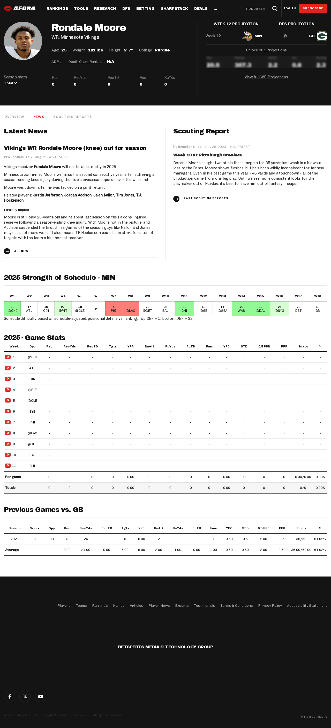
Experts (182, 605)
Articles (136, 605)
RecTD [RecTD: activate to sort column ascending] (92, 346)
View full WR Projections (266, 81)
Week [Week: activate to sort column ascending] (14, 346)
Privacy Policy (270, 605)
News (38, 117)
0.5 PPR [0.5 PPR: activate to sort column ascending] (264, 346)
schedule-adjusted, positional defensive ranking (96, 318)
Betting (145, 9)
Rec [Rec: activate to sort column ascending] (49, 346)
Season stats (15, 77)
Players (64, 605)
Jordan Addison (78, 195)
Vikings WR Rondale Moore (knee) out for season (76, 148)
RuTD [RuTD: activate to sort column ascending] (190, 346)
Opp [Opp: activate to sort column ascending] (32, 346)
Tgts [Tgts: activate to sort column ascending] (113, 346)
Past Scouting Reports (206, 198)
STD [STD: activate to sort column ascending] (244, 346)
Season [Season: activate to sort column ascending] (15, 528)
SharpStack (174, 9)
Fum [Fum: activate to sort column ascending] (209, 346)
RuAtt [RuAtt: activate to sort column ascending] (149, 346)
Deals (200, 9)
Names (119, 605)
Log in (290, 8)
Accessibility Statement (307, 605)
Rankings (57, 9)
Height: (115, 50)
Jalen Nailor (104, 195)
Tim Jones (126, 195)
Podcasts (256, 9)
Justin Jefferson (48, 195)
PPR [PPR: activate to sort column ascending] (284, 346)
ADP (55, 61)
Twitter (25, 696)
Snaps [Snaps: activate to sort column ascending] (303, 346)
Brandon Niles (190, 147)
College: (146, 50)
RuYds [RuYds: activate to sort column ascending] (170, 346)
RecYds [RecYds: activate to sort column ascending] (70, 346)
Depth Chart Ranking (85, 61)
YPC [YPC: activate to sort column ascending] (226, 346)
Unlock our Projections (266, 54)
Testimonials (204, 605)
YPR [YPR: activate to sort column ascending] (130, 346)
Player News (159, 605)
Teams (81, 605)
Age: (55, 50)
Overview (14, 117)
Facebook (9, 696)
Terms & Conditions (236, 605)
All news (22, 251)
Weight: (78, 50)
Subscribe (313, 8)
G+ (40, 696)
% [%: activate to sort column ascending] (320, 346)
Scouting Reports (72, 117)
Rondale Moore (47, 167)
